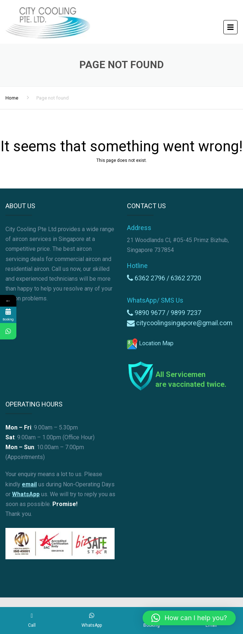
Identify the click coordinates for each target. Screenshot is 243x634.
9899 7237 (186, 312)
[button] (189, 618)
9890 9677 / (153, 312)
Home (11, 98)
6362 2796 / (153, 278)
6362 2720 (186, 278)
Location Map (150, 343)
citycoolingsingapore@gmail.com (184, 323)
